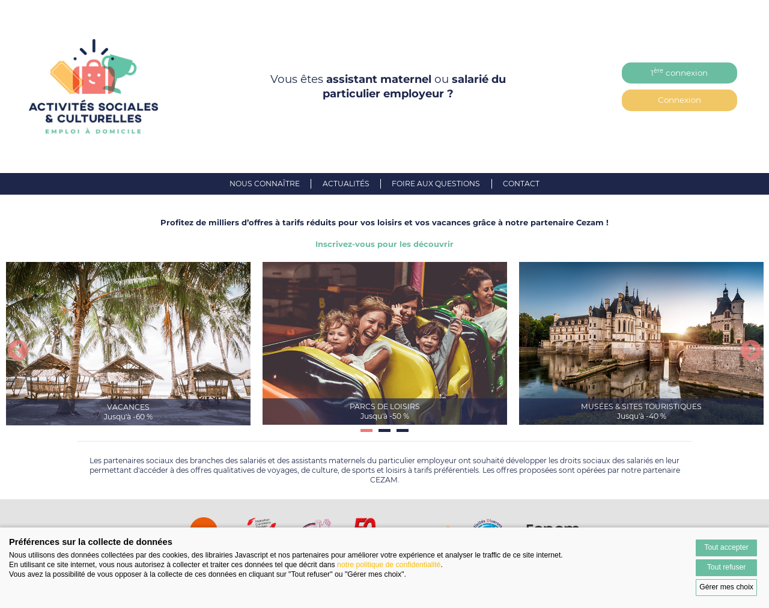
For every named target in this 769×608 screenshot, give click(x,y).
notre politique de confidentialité (388, 565)
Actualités (346, 183)
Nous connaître (264, 183)
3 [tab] (403, 435)
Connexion (679, 100)
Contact (521, 183)
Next (751, 351)
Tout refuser (726, 567)
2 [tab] (384, 435)
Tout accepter (726, 547)
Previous (18, 351)
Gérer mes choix (726, 587)
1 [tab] (366, 435)
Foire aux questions (436, 183)
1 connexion (679, 72)
